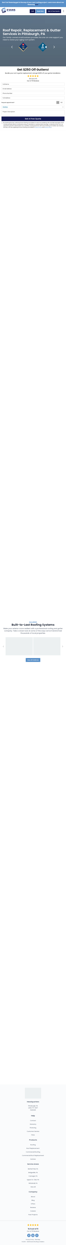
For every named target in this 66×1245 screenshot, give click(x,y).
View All (33, 1187)
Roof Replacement (33, 1148)
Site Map (37, 1239)
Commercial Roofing (33, 1152)
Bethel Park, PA (33, 1169)
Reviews (33, 1207)
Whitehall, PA (33, 1183)
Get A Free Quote (54, 11)
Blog (33, 1200)
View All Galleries (33, 660)
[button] (12, 47)
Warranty (33, 1124)
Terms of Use (38, 127)
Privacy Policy (48, 127)
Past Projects (33, 1215)
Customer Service (33, 1131)
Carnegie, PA (33, 1176)
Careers (33, 1211)
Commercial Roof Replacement (33, 1155)
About (33, 1197)
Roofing (33, 1145)
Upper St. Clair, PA (33, 1180)
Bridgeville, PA (33, 1172)
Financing (33, 1128)
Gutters (33, 1159)
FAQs (33, 1135)
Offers (33, 1204)
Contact (33, 1120)
